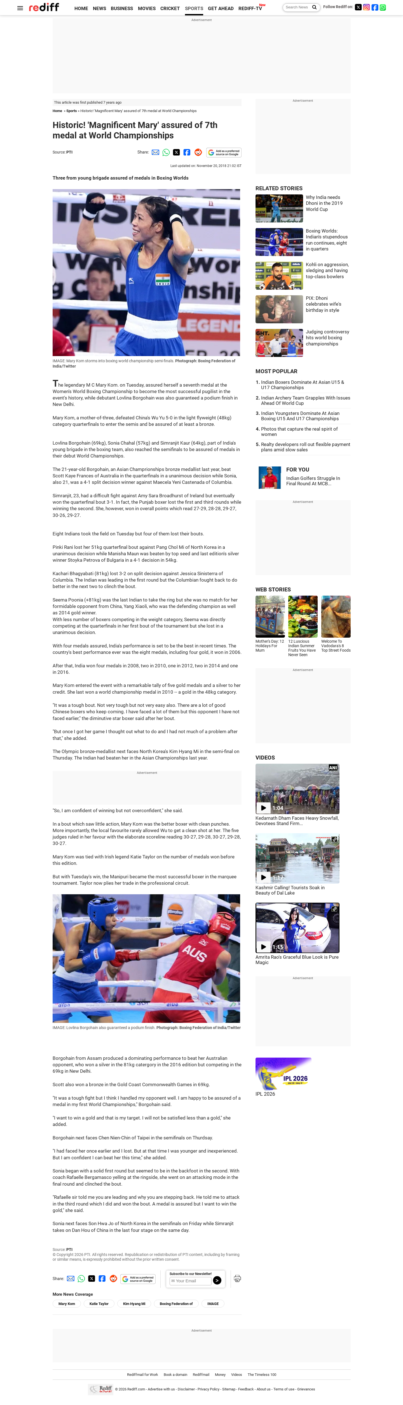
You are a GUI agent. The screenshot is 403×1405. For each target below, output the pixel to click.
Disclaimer (186, 1389)
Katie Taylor (99, 1304)
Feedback (246, 1389)
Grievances (306, 1389)
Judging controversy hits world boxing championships (327, 338)
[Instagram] (366, 7)
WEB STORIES (273, 589)
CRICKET (170, 8)
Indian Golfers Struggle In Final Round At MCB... (313, 481)
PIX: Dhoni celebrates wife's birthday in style (323, 304)
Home (57, 111)
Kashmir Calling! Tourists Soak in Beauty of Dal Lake (290, 890)
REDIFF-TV (250, 8)
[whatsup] (383, 7)
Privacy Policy (208, 1389)
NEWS (99, 8)
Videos (236, 1375)
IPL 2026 (265, 1094)
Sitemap (228, 1389)
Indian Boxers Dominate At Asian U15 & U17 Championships (302, 385)
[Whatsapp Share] (165, 152)
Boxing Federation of (176, 1304)
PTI (69, 152)
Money (220, 1375)
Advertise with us (161, 1389)
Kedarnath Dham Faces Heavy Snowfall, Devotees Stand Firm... (297, 821)
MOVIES (147, 8)
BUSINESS (122, 8)
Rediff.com (136, 1389)
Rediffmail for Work (142, 1375)
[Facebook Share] (186, 152)
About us (264, 1389)
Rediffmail (201, 1375)
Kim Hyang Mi (134, 1304)
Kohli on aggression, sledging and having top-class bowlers (327, 270)
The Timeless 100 (262, 1375)
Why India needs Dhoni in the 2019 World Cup (324, 203)
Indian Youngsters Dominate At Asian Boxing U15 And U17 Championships (300, 416)
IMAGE (213, 1304)
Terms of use (283, 1389)
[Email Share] (154, 152)
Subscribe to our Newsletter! (191, 1274)
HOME (81, 8)
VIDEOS (265, 757)
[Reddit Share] (197, 152)
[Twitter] (358, 7)
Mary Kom (66, 1304)
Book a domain (175, 1375)
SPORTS (194, 8)
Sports (71, 111)
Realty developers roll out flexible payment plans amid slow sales (305, 447)
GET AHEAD (221, 8)
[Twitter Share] (175, 152)
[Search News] (313, 7)
